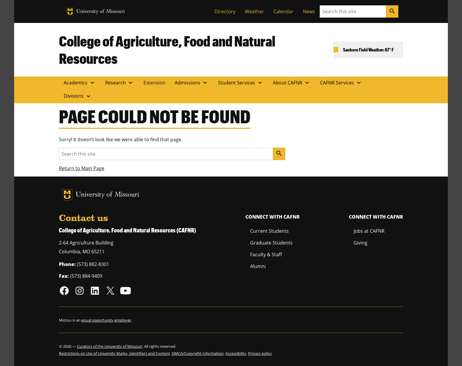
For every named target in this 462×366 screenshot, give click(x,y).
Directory (224, 11)
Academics (80, 82)
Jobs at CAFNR (369, 231)
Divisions (78, 96)
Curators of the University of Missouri (109, 346)
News (309, 11)
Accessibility (235, 353)
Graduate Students (271, 242)
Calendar (283, 11)
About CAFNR (292, 82)
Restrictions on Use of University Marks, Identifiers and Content (114, 353)
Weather (254, 11)
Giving (360, 242)
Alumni (258, 266)
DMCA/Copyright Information (198, 353)
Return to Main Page (81, 168)
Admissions (192, 82)
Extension (154, 82)
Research (119, 82)
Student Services (240, 82)
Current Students (269, 231)
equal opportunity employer (106, 320)
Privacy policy (260, 353)
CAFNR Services (341, 82)
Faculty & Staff (266, 254)
